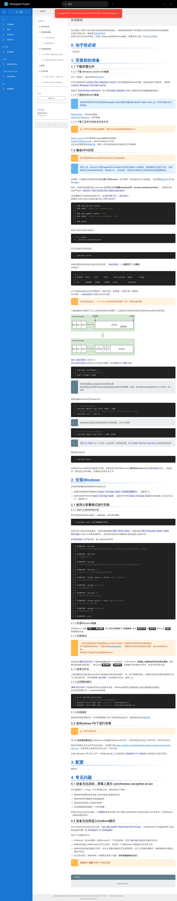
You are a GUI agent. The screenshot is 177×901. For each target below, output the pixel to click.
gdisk (75, 182)
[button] (165, 4)
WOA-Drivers (76, 114)
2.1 (114, 753)
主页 (151, 36)
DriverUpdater (115, 646)
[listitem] (51, 26)
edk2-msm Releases (80, 117)
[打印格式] (54, 125)
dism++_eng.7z (78, 138)
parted (164, 179)
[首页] (4, 12)
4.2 (131, 677)
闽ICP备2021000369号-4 (88, 899)
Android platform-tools (81, 141)
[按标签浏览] (113, 4)
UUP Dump (98, 77)
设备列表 (91, 144)
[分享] (48, 125)
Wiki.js (120, 896)
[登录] (171, 4)
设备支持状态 (99, 33)
